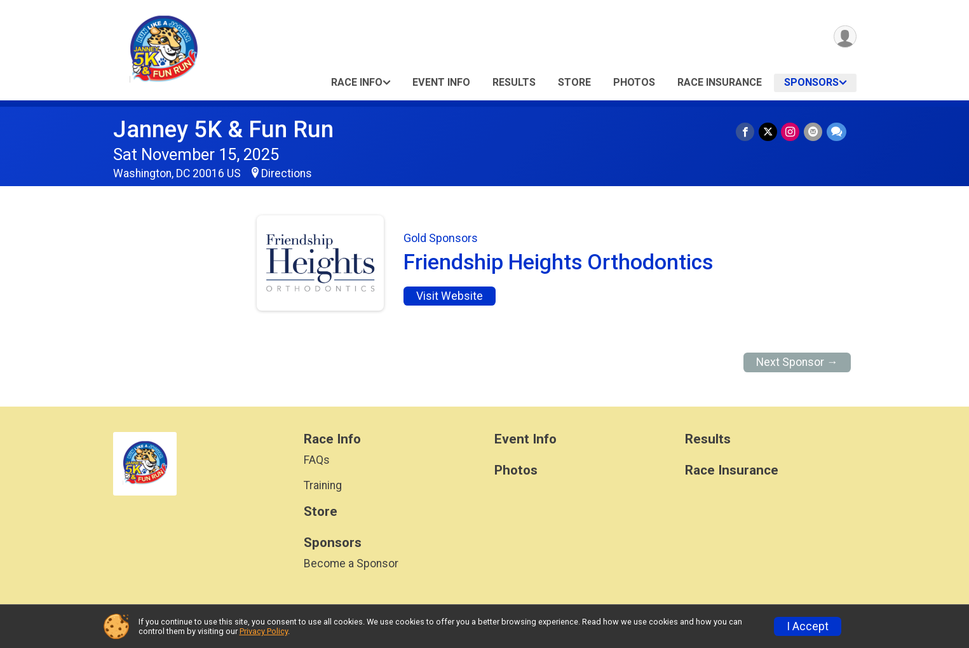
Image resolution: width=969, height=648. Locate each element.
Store (574, 82)
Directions (286, 173)
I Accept (808, 626)
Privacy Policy (264, 631)
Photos (634, 82)
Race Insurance (719, 82)
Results (514, 82)
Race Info (357, 82)
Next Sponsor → (797, 362)
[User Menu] (845, 37)
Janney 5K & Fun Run (223, 129)
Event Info (441, 82)
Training (323, 485)
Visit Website (449, 296)
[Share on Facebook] (747, 132)
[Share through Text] (836, 132)
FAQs (317, 460)
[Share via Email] (813, 132)
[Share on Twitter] (769, 132)
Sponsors (811, 82)
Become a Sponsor (351, 563)
